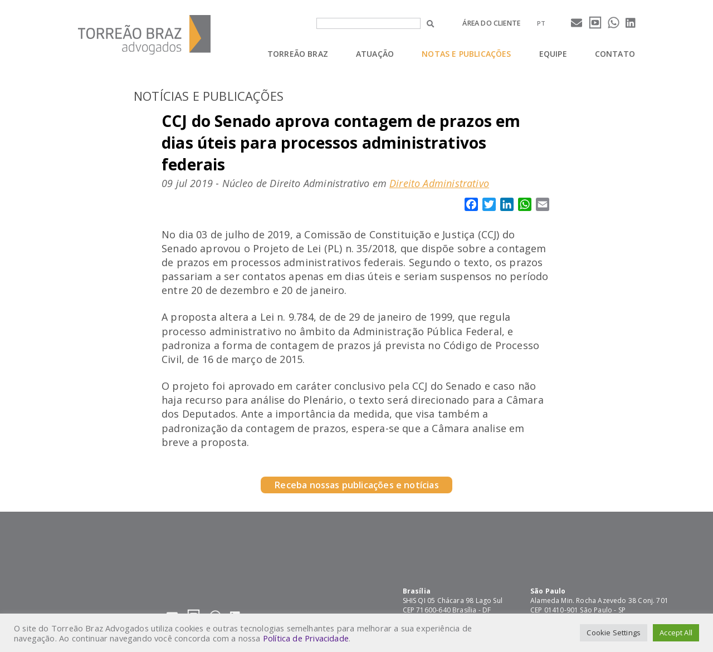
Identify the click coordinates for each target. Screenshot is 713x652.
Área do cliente (491, 23)
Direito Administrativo (439, 183)
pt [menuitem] (541, 23)
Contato (615, 53)
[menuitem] (541, 23)
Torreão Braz (297, 53)
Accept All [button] (676, 633)
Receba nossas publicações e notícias (356, 485)
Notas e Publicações (466, 53)
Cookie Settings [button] (614, 633)
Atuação (375, 53)
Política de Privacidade (306, 638)
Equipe (553, 53)
